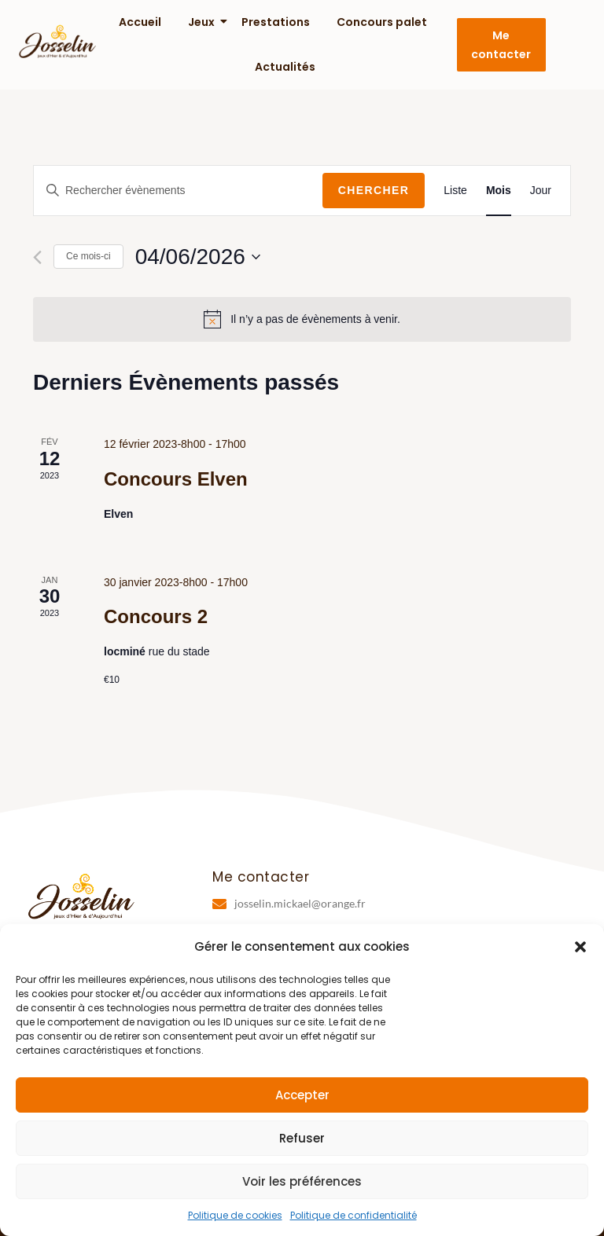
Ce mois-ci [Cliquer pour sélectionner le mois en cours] (88, 256)
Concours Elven (176, 479)
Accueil (140, 22)
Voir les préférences (302, 1181)
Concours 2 (156, 616)
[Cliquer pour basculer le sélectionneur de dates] (197, 257)
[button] (580, 947)
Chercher (374, 190)
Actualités (285, 67)
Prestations (275, 22)
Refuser (302, 1138)
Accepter (302, 1095)
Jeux (202, 22)
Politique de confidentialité (353, 1215)
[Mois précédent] (37, 257)
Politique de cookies (235, 1215)
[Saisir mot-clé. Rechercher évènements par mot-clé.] (178, 190)
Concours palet (382, 22)
